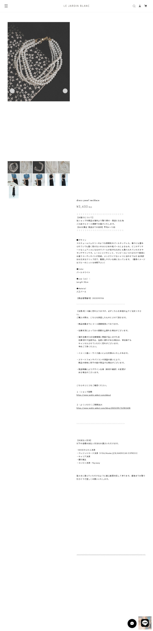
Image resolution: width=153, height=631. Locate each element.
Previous (12, 91)
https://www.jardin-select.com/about (93, 219)
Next (65, 91)
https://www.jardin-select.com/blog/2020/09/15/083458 (103, 232)
